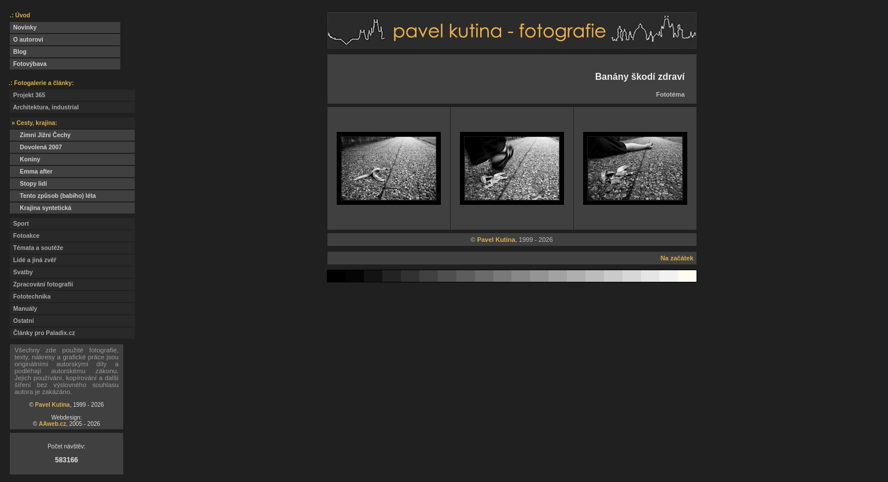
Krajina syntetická (40, 208)
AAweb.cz (52, 424)
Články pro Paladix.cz (42, 333)
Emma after (31, 171)
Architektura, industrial (44, 107)
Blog (18, 52)
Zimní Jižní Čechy (40, 135)
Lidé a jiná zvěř (33, 260)
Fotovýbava (28, 64)
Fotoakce (24, 236)
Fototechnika (30, 296)
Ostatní (22, 321)
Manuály (23, 309)
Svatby (21, 272)
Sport (19, 223)
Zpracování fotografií (41, 284)
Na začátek (677, 258)
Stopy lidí (28, 184)
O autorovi (26, 39)
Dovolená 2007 (36, 147)
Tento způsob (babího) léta (53, 196)
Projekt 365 (27, 95)
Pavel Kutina (52, 405)
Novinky (23, 27)
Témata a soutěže (36, 248)
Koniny (25, 159)
